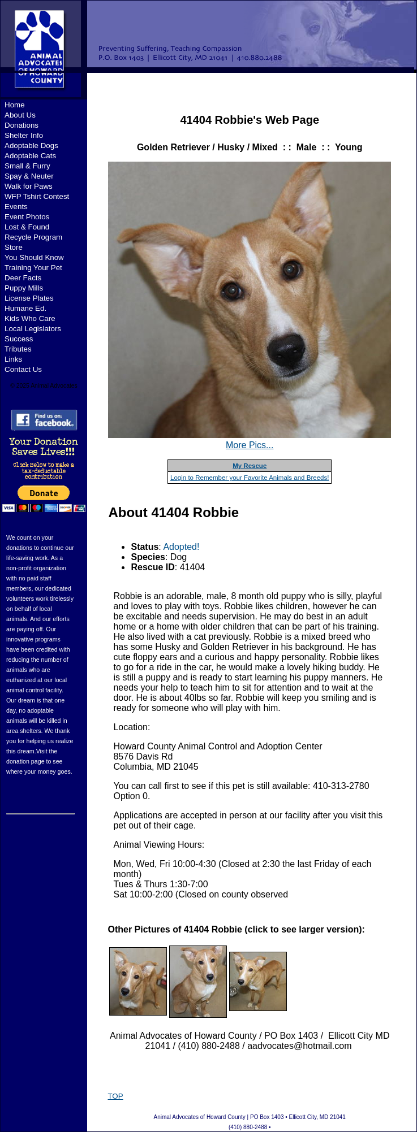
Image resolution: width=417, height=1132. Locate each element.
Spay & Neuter (29, 176)
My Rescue (249, 465)
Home (15, 105)
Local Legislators (33, 328)
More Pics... (249, 445)
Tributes (18, 349)
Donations (21, 125)
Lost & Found (27, 227)
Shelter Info (24, 135)
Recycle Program (33, 237)
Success (19, 339)
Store (14, 247)
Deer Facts (23, 278)
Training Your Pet (33, 267)
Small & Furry (27, 166)
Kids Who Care (30, 318)
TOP (115, 1096)
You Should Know (34, 257)
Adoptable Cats (30, 155)
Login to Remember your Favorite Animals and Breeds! (249, 477)
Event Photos (27, 216)
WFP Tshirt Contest (37, 196)
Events (16, 206)
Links (13, 359)
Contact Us (23, 369)
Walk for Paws (29, 186)
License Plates (29, 298)
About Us (20, 115)
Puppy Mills (24, 288)
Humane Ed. (25, 308)
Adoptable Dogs (31, 145)
